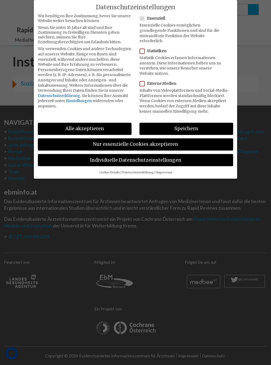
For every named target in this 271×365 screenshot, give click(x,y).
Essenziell (154, 15)
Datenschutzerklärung (59, 92)
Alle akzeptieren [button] (84, 126)
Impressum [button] (164, 169)
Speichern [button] (186, 126)
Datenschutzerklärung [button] (138, 169)
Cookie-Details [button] (109, 169)
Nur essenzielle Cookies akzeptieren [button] (135, 141)
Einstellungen (79, 97)
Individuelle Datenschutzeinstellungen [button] (135, 157)
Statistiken (154, 48)
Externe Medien (159, 80)
